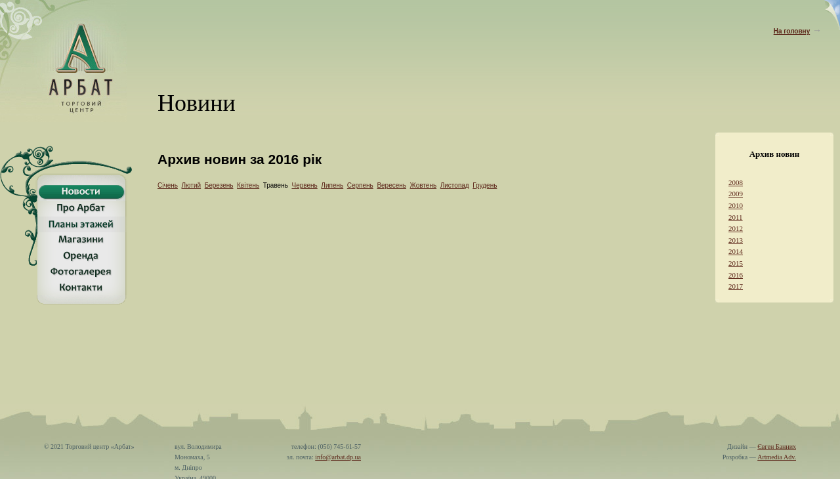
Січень (168, 185)
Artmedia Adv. (776, 450)
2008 (735, 182)
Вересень (391, 185)
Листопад (454, 185)
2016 (735, 275)
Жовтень (423, 185)
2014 (735, 251)
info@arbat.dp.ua (338, 450)
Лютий (191, 185)
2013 (735, 240)
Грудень (484, 185)
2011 (735, 217)
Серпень (360, 185)
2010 (735, 205)
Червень (304, 185)
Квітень (248, 185)
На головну (792, 31)
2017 (735, 286)
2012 (735, 228)
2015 (735, 263)
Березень (219, 185)
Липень (332, 185)
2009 (735, 194)
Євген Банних (776, 440)
